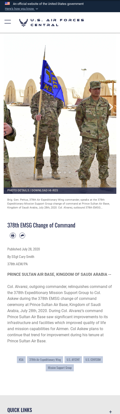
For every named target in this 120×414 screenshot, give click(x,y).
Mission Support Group (60, 367)
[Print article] (13, 236)
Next (110, 106)
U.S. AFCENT (73, 359)
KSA (21, 359)
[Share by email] (22, 236)
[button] (22, 8)
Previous (9, 106)
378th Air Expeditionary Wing (45, 359)
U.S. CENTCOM (93, 359)
